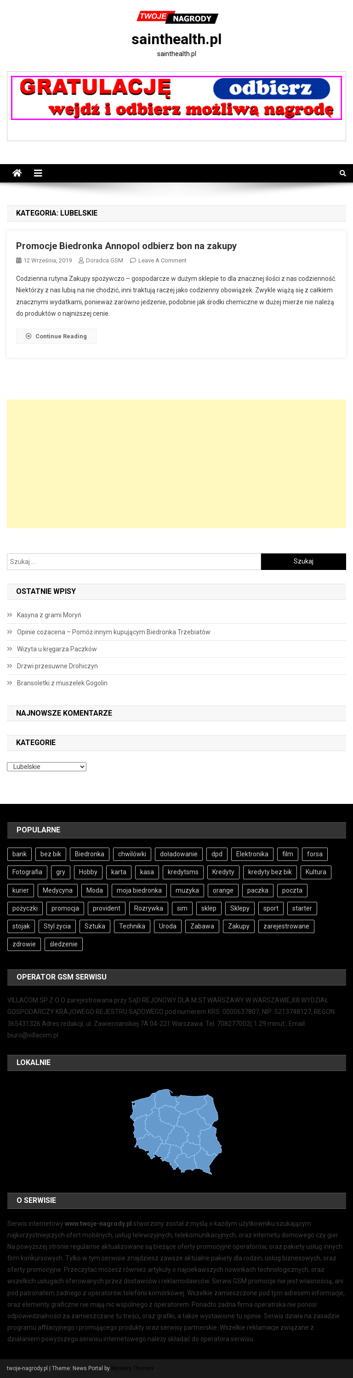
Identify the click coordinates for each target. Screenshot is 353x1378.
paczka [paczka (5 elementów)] (257, 890)
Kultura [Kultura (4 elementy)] (316, 872)
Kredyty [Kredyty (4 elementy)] (223, 872)
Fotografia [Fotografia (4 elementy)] (27, 872)
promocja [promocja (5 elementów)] (65, 908)
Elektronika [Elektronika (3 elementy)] (252, 854)
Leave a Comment (162, 260)
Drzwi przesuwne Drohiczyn (57, 666)
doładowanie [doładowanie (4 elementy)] (179, 854)
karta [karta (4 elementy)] (118, 872)
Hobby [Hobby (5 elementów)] (88, 872)
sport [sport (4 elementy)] (271, 908)
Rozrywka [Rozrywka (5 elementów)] (148, 908)
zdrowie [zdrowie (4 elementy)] (24, 944)
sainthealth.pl (176, 39)
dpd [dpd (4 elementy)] (216, 854)
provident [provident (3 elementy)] (106, 908)
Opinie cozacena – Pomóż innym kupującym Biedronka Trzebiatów (114, 632)
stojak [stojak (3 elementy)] (21, 926)
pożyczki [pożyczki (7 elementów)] (25, 908)
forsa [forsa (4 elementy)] (315, 854)
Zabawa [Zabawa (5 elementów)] (202, 926)
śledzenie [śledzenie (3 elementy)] (64, 944)
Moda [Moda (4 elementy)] (94, 890)
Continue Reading (56, 336)
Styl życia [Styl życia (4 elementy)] (57, 926)
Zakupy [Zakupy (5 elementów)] (239, 926)
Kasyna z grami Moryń (49, 615)
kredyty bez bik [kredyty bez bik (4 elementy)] (270, 872)
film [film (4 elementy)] (287, 854)
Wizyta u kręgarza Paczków (57, 649)
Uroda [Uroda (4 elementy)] (167, 926)
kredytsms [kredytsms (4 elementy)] (183, 872)
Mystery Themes (132, 1368)
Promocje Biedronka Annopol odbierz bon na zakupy (126, 245)
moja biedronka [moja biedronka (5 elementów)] (139, 890)
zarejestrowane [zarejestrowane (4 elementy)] (286, 926)
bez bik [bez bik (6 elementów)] (50, 854)
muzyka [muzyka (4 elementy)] (187, 890)
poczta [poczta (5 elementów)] (292, 890)
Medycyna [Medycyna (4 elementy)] (58, 890)
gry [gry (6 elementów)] (60, 872)
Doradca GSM (104, 260)
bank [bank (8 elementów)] (19, 854)
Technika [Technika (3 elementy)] (132, 926)
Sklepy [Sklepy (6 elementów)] (240, 908)
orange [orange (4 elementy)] (223, 890)
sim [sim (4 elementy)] (182, 908)
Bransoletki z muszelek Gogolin (62, 683)
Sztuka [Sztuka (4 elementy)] (95, 926)
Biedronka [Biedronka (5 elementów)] (89, 854)
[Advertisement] (176, 463)
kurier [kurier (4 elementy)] (20, 890)
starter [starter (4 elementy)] (302, 908)
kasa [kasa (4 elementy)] (147, 872)
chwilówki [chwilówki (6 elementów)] (132, 854)
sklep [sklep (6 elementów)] (208, 908)
